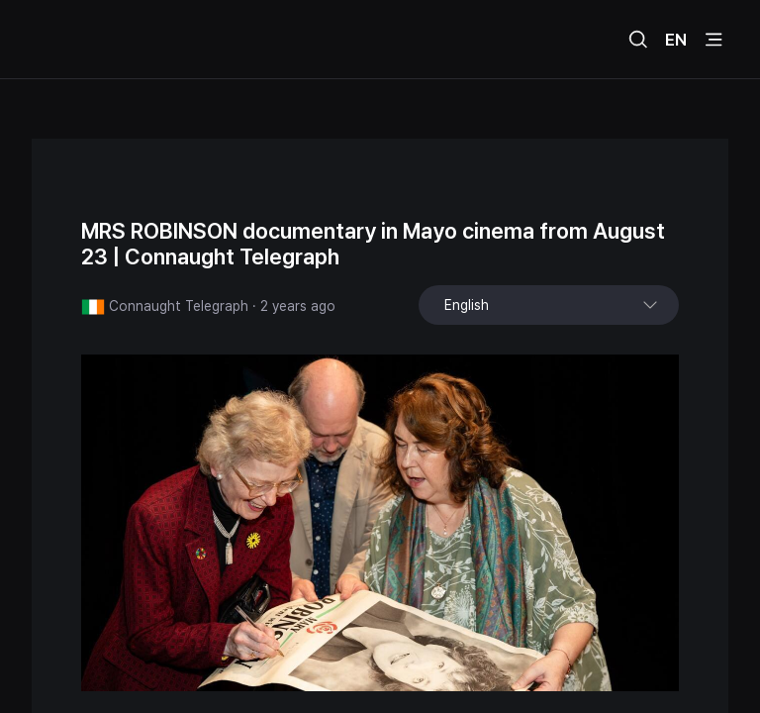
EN (676, 40)
